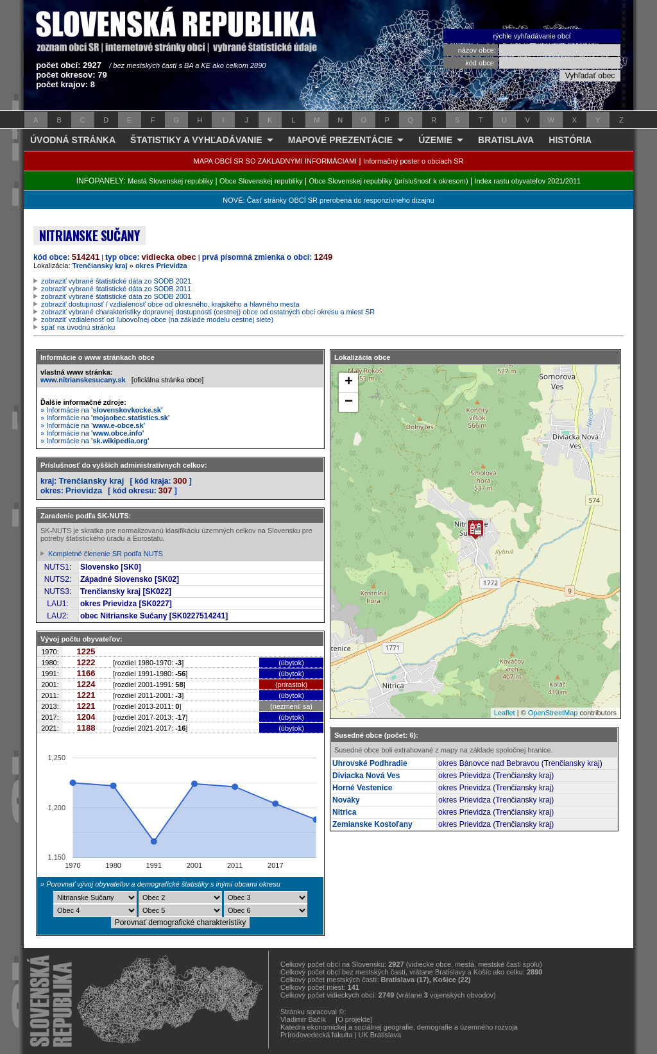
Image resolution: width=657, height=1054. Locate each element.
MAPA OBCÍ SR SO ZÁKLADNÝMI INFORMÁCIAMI (275, 161)
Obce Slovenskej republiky (261, 181)
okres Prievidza (161, 265)
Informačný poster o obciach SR (413, 161)
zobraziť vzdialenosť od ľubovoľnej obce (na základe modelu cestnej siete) (157, 319)
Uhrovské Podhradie (369, 763)
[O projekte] (354, 1019)
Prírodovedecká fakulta (316, 1035)
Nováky (346, 799)
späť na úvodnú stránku (78, 327)
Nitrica (344, 812)
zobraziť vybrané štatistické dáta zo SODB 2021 (116, 281)
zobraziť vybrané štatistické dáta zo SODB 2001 (116, 296)
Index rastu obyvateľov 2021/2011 (527, 181)
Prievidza (83, 490)
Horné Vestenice (362, 787)
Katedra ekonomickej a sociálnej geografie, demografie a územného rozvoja (399, 1027)
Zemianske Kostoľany (372, 824)
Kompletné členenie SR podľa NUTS (105, 553)
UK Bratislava (380, 1035)
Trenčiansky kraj (100, 265)
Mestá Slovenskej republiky (170, 181)
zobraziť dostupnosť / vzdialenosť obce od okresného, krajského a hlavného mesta (170, 304)
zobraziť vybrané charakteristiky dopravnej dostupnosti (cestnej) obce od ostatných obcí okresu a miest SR (208, 312)
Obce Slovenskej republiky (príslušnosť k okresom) (388, 181)
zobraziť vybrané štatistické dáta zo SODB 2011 (116, 289)
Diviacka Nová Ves (366, 775)
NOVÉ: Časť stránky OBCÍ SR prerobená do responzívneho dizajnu (328, 200)
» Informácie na (101, 410)
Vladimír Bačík (303, 1019)
